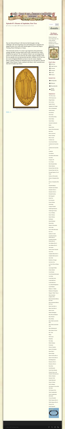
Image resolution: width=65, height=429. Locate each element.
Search (57, 24)
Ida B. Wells (51, 227)
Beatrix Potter (51, 127)
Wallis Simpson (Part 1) (53, 400)
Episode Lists (35, 14)
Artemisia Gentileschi (53, 123)
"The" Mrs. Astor (52, 95)
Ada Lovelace (51, 102)
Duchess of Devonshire (53, 176)
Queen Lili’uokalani (52, 349)
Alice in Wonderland (53, 108)
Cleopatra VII (51, 159)
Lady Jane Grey (52, 262)
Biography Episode (23, 25)
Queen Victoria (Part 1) (53, 355)
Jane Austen (51, 247)
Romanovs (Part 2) (52, 363)
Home (15, 14)
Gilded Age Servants (53, 210)
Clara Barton (51, 153)
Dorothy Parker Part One (53, 168)
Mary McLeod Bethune (53, 314)
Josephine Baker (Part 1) (53, 253)
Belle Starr (51, 131)
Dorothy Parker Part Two (53, 170)
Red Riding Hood (52, 359)
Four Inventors (51, 200)
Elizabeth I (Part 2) (52, 191)
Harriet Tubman (52, 214)
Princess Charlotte (52, 347)
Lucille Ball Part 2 (52, 282)
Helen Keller (51, 223)
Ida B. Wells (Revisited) (53, 229)
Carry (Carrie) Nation (53, 141)
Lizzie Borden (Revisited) (54, 274)
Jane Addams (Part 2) (53, 245)
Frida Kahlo (51, 204)
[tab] (54, 80)
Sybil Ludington (52, 384)
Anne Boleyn (51, 112)
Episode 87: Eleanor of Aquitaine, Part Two (21, 23)
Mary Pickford (51, 316)
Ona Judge (51, 340)
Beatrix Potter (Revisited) (54, 129)
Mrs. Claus (51, 332)
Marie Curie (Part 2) (52, 308)
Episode (28, 25)
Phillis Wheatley (52, 342)
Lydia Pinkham (52, 286)
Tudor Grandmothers (53, 392)
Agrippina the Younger (53, 106)
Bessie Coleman (52, 135)
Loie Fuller (51, 276)
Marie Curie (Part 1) (52, 306)
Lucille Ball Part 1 (52, 280)
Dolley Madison (52, 166)
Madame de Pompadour (53, 290)
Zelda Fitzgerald (52, 406)
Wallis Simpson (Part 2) (53, 402)
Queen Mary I (51, 351)
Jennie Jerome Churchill (53, 249)
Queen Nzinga (51, 353)
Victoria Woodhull (52, 398)
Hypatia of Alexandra (53, 225)
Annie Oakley (51, 118)
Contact (22, 14)
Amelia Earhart (52, 110)
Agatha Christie (52, 104)
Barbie (50, 125)
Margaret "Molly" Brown (53, 292)
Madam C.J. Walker (52, 288)
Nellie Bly (51, 338)
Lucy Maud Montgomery (53, 284)
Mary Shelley (51, 318)
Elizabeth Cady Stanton (53, 187)
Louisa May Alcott (52, 278)
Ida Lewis (51, 231)
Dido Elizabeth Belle (53, 163)
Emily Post (51, 198)
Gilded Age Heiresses (53, 208)
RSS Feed (53, 64)
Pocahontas (51, 345)
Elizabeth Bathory (52, 185)
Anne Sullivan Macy (53, 116)
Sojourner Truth (52, 378)
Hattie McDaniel (52, 221)
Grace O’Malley (52, 212)
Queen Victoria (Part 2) (53, 357)
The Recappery (32, 16)
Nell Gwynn (51, 336)
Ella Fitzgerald (51, 196)
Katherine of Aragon (53, 259)
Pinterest (53, 74)
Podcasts (32, 25)
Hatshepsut (51, 219)
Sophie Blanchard (52, 380)
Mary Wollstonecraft (53, 328)
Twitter (52, 72)
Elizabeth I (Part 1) (52, 189)
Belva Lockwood (52, 133)
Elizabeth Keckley (52, 193)
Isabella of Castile (52, 233)
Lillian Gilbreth (52, 269)
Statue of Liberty (52, 382)
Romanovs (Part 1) (52, 361)
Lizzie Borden (51, 272)
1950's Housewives (52, 97)
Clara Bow (51, 157)
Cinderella (51, 151)
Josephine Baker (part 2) (53, 255)
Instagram (53, 70)
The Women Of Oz (52, 390)
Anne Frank (51, 114)
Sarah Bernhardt (52, 368)
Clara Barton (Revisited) (53, 155)
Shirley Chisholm (52, 375)
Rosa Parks (51, 366)
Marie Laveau (51, 310)
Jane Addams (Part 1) (53, 243)
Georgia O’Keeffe (52, 206)
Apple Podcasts (54, 66)
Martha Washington (52, 312)
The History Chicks (10, 25)
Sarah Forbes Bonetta (53, 370)
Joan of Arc (51, 251)
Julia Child (51, 257)
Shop (28, 14)
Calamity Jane (51, 139)
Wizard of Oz (51, 404)
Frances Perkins (52, 202)
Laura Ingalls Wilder (53, 267)
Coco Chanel (51, 161)
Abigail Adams (51, 99)
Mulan (50, 334)
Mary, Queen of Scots (53, 330)
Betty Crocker (51, 137)
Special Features (46, 14)
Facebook (53, 68)
